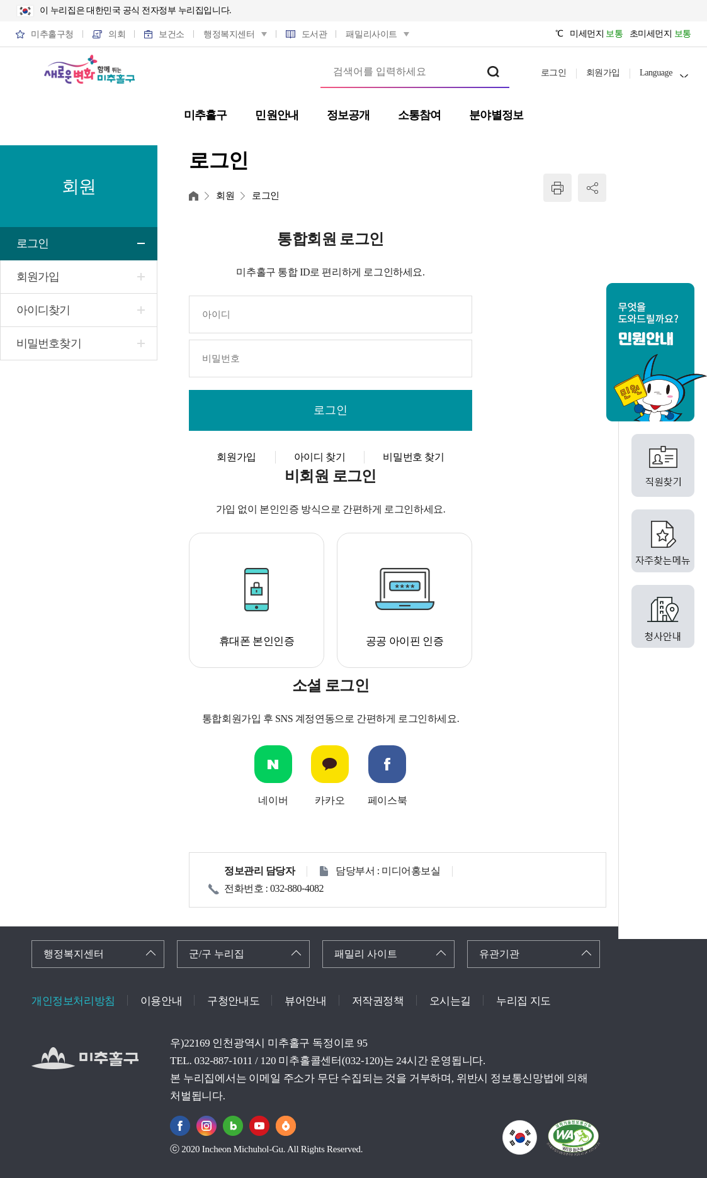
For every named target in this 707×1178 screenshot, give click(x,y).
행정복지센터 (73, 953)
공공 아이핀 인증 (405, 641)
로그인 (554, 72)
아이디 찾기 (320, 457)
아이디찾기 (43, 310)
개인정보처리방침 (73, 1001)
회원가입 (603, 72)
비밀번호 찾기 (413, 457)
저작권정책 (378, 1001)
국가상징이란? (536, 1128)
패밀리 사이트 (365, 953)
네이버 (273, 800)
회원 (225, 196)
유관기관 (499, 953)
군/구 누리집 (216, 953)
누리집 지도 (523, 1001)
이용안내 (161, 1001)
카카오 (329, 800)
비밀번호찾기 (48, 343)
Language (656, 72)
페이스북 (387, 800)
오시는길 (450, 1001)
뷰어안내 (305, 1001)
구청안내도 (233, 1001)
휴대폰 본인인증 (257, 641)
